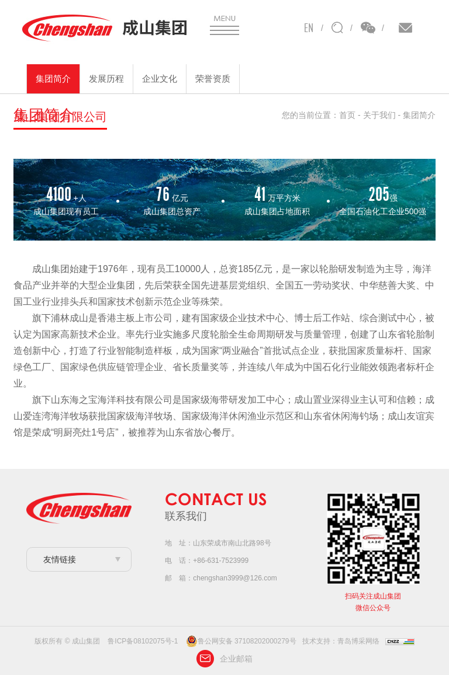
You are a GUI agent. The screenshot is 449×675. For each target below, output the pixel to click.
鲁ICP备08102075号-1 (143, 641)
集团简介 (53, 78)
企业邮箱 (224, 658)
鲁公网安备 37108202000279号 (241, 641)
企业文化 (159, 78)
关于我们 (379, 115)
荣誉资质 (212, 78)
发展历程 (106, 78)
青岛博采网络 (358, 641)
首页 (347, 115)
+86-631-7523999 (220, 560)
